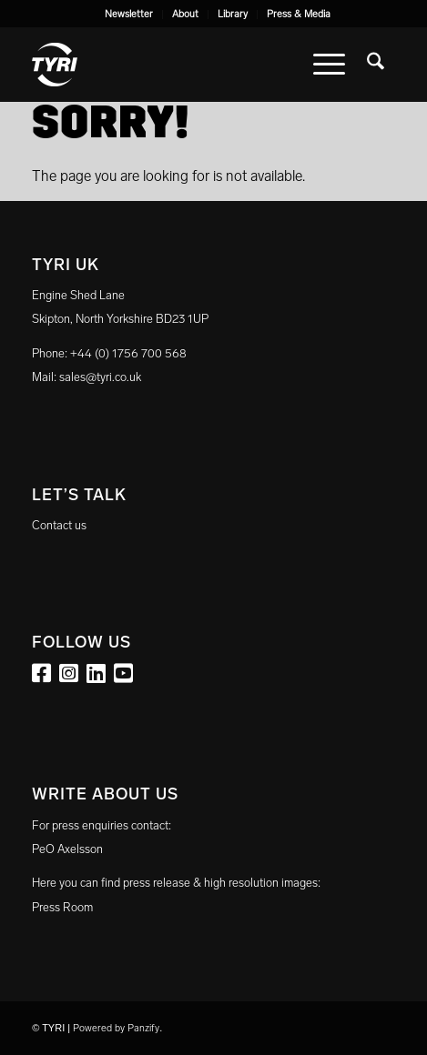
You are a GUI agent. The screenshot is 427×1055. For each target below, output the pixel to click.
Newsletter (129, 14)
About (185, 14)
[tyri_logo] (177, 64)
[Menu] (329, 64)
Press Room (62, 907)
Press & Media (298, 14)
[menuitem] (129, 14)
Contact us (59, 525)
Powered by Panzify (116, 1028)
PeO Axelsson (67, 849)
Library (233, 14)
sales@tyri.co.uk (100, 377)
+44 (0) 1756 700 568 (128, 353)
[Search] (375, 64)
